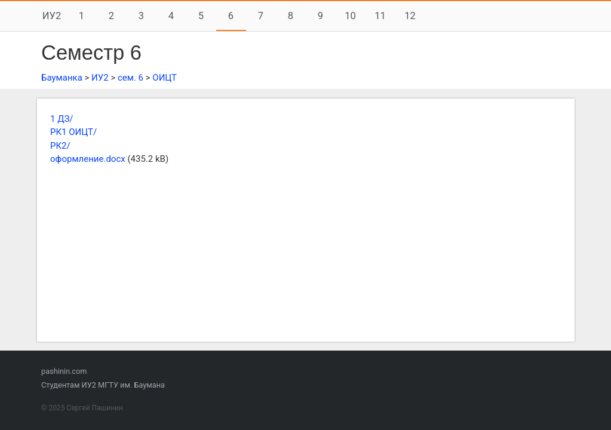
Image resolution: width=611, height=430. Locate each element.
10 (350, 16)
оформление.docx (87, 158)
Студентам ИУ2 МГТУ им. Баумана (103, 384)
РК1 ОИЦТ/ (73, 132)
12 (410, 16)
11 (380, 16)
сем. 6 (130, 77)
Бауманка (61, 77)
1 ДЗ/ (61, 118)
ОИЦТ (164, 77)
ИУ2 (51, 16)
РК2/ (60, 145)
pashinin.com (64, 371)
